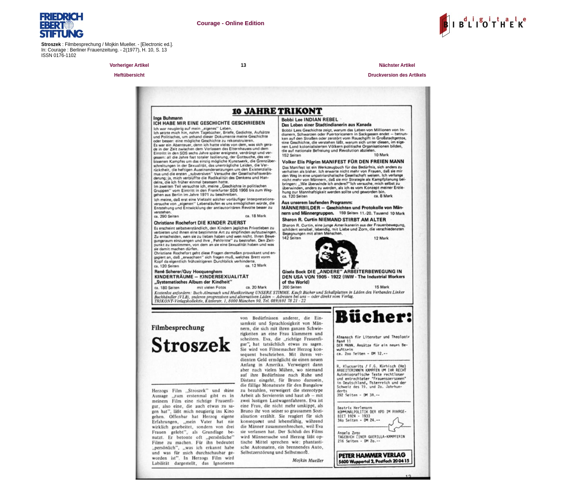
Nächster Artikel (397, 65)
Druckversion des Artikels (397, 75)
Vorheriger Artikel (129, 65)
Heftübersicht (129, 75)
